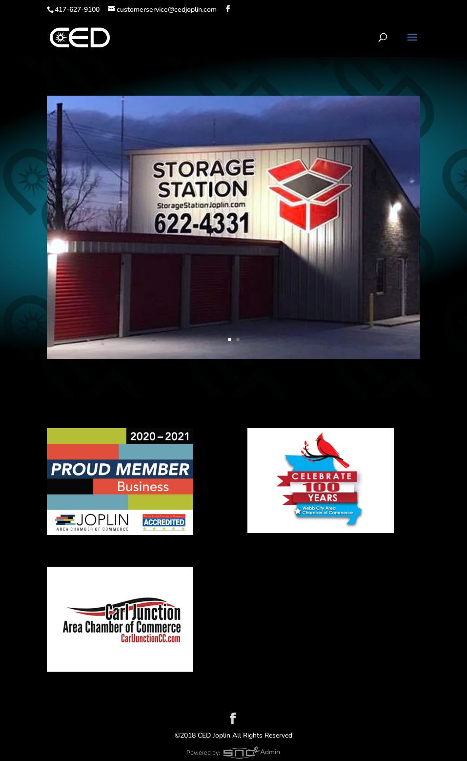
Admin (270, 752)
